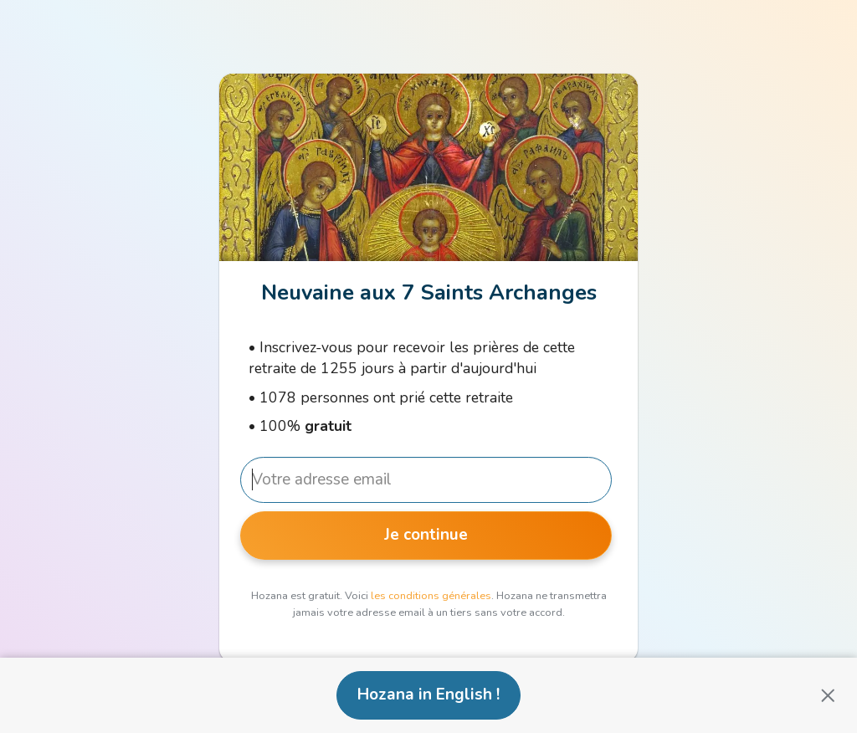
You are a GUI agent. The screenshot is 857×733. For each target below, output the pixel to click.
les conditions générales (431, 595)
